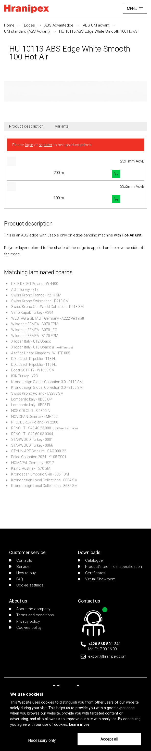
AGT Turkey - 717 (25, 289)
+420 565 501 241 (104, 644)
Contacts (20, 560)
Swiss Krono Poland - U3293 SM (37, 393)
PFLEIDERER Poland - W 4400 (34, 284)
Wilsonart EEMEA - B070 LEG (34, 330)
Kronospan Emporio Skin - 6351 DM (40, 474)
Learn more (79, 724)
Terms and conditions (31, 615)
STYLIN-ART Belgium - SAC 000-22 (38, 451)
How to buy (22, 573)
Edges (29, 25)
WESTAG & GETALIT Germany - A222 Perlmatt (47, 318)
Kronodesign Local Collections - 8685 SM (44, 486)
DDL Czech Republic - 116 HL (34, 364)
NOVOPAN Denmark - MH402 (34, 417)
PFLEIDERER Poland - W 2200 (34, 422)
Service (19, 566)
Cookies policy (25, 627)
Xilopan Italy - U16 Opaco (31, 347)
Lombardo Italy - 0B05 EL (31, 405)
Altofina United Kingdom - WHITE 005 (40, 353)
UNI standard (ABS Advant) (27, 31)
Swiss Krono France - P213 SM (36, 295)
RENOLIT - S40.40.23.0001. (32, 428)
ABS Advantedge (58, 25)
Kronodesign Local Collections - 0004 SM (44, 480)
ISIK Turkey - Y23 (24, 376)
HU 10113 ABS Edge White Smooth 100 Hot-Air (99, 31)
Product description (26, 126)
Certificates (91, 573)
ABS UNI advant (96, 25)
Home (9, 25)
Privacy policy (24, 621)
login (29, 145)
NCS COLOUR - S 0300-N (30, 411)
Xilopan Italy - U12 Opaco (31, 341)
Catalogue (90, 560)
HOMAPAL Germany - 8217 (32, 463)
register (45, 145)
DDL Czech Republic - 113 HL (34, 359)
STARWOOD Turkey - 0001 (32, 439)
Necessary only (42, 740)
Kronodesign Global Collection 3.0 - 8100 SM (47, 387)
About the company (29, 609)
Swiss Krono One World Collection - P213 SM (47, 307)
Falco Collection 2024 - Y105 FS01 (38, 457)
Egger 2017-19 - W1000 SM (33, 370)
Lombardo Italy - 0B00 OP (31, 399)
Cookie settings (26, 585)
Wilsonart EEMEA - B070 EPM (34, 324)
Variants (62, 126)
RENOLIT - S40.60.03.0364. (32, 434)
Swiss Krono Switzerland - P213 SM (40, 301)
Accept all (109, 739)
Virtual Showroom (97, 579)
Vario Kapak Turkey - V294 (32, 312)
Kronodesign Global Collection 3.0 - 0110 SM (47, 382)
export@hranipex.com (107, 656)
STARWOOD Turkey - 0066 (32, 445)
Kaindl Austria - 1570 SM (30, 468)
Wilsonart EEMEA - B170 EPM (34, 336)
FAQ (16, 579)
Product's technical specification (110, 566)
